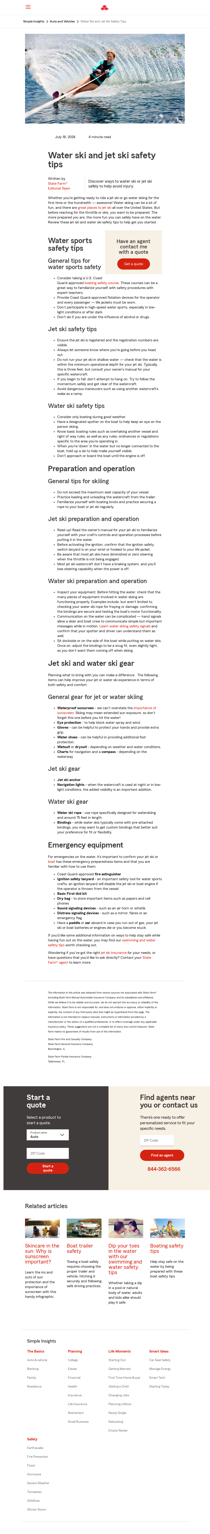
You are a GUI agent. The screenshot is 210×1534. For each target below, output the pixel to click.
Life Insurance (77, 1404)
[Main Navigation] (28, 7)
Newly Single (117, 1413)
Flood (31, 1465)
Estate (72, 1369)
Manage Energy (160, 1369)
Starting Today (159, 1386)
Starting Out (117, 1360)
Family (31, 1377)
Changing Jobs (118, 1395)
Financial (74, 1377)
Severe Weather (38, 1483)
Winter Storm (36, 1509)
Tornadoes (34, 1492)
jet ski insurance (114, 953)
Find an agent (162, 1155)
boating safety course (102, 283)
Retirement (76, 1413)
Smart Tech (157, 1377)
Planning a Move (119, 1404)
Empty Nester (118, 1430)
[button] (186, 8)
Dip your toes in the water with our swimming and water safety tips (125, 1259)
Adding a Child (118, 1386)
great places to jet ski (94, 208)
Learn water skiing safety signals (124, 626)
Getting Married (119, 1369)
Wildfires (33, 1500)
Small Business (78, 1421)
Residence (34, 1386)
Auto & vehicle (37, 1360)
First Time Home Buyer (124, 1377)
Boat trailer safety (80, 1248)
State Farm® (59, 186)
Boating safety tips (167, 1248)
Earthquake (35, 1448)
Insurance (75, 1395)
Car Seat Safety (160, 1360)
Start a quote (47, 1168)
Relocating (115, 1421)
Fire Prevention (37, 1456)
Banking (32, 1369)
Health (72, 1386)
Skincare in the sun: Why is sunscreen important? (42, 1253)
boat (51, 862)
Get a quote (133, 264)
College (73, 1360)
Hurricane (34, 1474)
